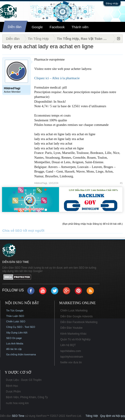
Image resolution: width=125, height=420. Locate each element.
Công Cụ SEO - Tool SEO (20, 327)
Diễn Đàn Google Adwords (76, 316)
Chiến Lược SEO (15, 321)
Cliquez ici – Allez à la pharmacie (57, 78)
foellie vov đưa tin (71, 362)
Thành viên (80, 27)
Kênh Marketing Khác (73, 333)
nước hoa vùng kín (17, 403)
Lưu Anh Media (14, 343)
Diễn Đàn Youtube (71, 327)
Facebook (57, 27)
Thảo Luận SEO (15, 316)
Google (37, 27)
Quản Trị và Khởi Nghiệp (75, 339)
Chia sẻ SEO (12, 230)
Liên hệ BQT (68, 345)
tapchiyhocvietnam (71, 356)
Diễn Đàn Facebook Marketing (78, 322)
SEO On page (14, 338)
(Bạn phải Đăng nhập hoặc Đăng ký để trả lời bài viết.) (92, 223)
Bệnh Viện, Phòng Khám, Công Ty (27, 397)
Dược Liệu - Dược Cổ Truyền (24, 380)
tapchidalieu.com (70, 351)
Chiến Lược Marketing (74, 310)
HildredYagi (40, 183)
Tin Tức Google (14, 310)
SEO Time (18, 415)
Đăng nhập (112, 3)
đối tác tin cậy (14, 349)
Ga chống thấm (15, 354)
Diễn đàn (14, 27)
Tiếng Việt (91, 415)
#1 (121, 183)
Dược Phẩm (13, 391)
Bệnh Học (12, 385)
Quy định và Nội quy (112, 415)
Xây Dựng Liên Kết (16, 332)
